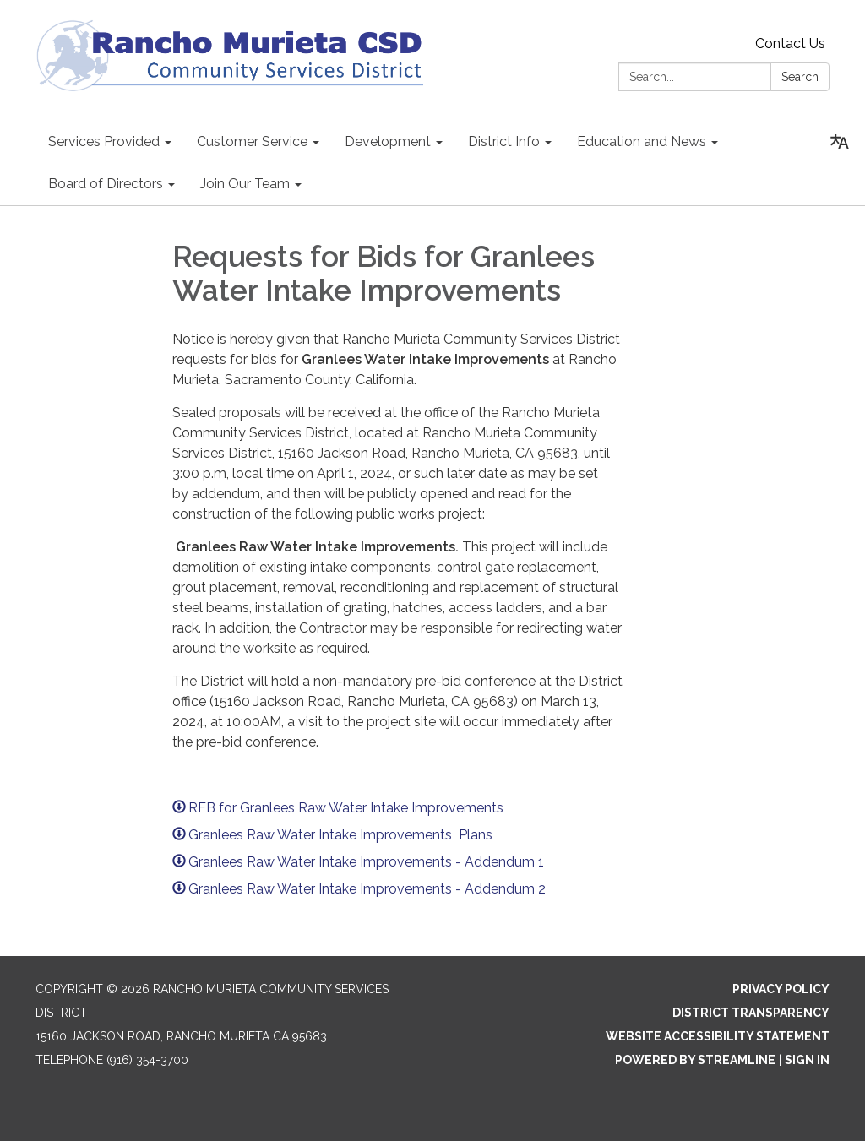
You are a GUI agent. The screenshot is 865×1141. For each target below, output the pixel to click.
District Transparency (751, 1012)
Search (800, 77)
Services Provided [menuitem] (104, 141)
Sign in (807, 1060)
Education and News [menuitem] (641, 141)
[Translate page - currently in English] (840, 142)
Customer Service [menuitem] (252, 141)
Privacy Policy (781, 989)
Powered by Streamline (695, 1060)
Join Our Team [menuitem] (245, 184)
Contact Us (790, 43)
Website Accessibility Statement (718, 1036)
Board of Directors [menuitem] (105, 184)
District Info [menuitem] (504, 141)
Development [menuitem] (388, 141)
